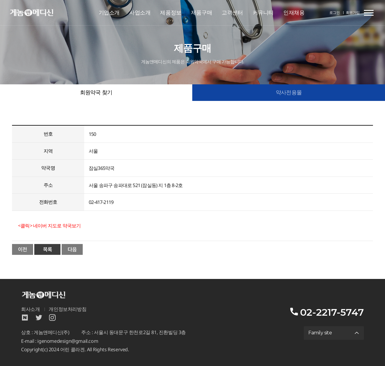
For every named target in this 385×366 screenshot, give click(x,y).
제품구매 (201, 12)
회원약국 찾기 (96, 92)
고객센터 (232, 12)
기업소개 (109, 12)
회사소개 (30, 309)
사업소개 (139, 12)
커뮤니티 (263, 12)
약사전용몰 (289, 92)
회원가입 (353, 12)
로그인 (334, 12)
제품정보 (170, 12)
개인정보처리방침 (67, 309)
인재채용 (293, 12)
